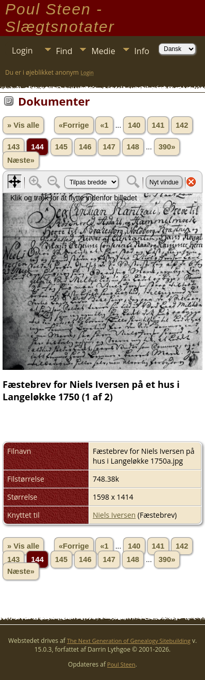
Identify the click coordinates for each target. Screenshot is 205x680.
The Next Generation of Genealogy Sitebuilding (129, 640)
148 (133, 147)
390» (167, 147)
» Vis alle (23, 125)
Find (64, 51)
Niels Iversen (114, 515)
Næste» (21, 160)
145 (61, 147)
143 (13, 147)
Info (141, 51)
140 (134, 125)
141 (158, 125)
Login (22, 50)
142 (182, 125)
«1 (104, 125)
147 (108, 147)
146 (85, 147)
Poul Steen (121, 664)
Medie (103, 51)
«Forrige (74, 125)
